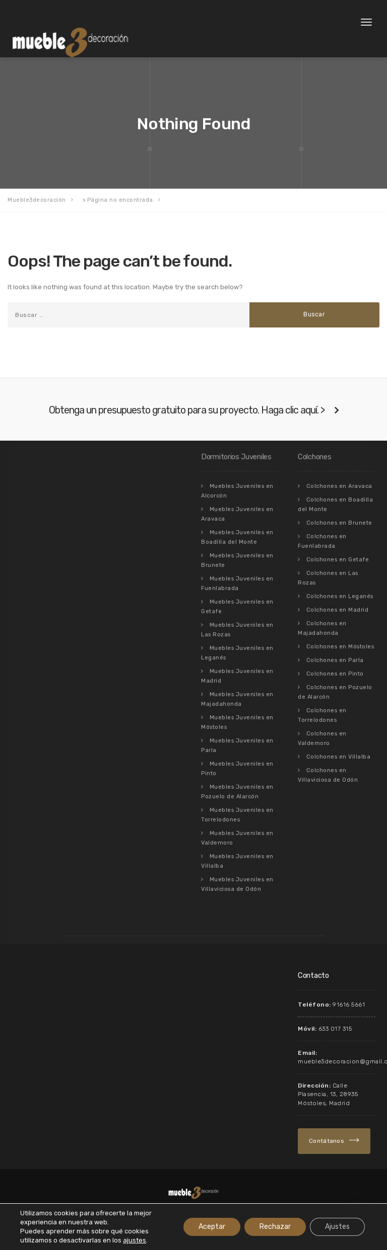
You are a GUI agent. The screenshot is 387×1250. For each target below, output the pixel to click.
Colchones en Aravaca (339, 486)
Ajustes (337, 1226)
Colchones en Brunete (339, 523)
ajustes (134, 1240)
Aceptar (212, 1226)
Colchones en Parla (335, 660)
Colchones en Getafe (337, 559)
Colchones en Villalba (338, 757)
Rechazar (275, 1226)
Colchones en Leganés (339, 596)
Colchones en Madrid (337, 610)
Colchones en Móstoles (340, 646)
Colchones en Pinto (335, 674)
